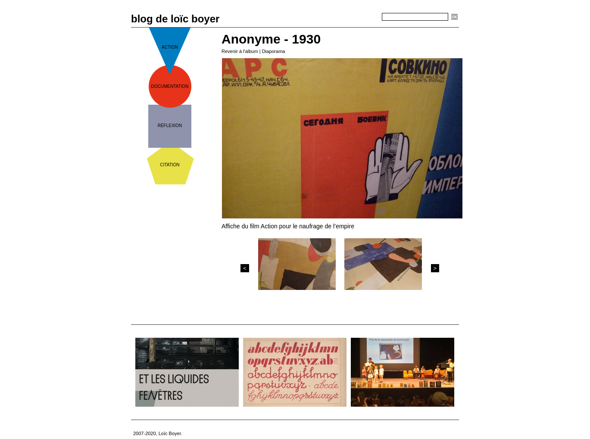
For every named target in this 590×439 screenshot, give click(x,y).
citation (169, 164)
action (170, 47)
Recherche (366, 17)
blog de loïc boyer (175, 19)
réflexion (170, 125)
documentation (170, 86)
